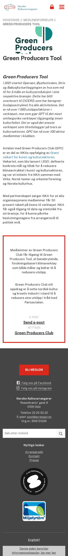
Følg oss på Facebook (34, 383)
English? (34, 540)
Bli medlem (34, 370)
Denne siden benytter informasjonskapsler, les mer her (34, 551)
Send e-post (34, 322)
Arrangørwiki (34, 452)
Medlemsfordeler (38, 20)
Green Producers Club (34, 333)
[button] (62, 7)
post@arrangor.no (39, 417)
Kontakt (34, 456)
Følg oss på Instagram (34, 388)
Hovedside (11, 20)
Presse (34, 460)
